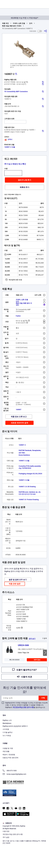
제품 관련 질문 (15, 584)
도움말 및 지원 (8, 748)
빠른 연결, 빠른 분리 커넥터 (11, 26)
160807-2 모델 (9, 147)
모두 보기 (32, 639)
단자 (30, 23)
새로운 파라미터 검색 (19, 423)
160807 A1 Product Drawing (29, 499)
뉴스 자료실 (7, 735)
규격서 (8, 139)
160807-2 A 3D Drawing (27, 487)
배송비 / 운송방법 (9, 754)
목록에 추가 (24, 187)
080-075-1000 (10, 771)
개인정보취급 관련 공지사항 (23, 707)
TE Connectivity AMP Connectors (16, 91)
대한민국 (7, 823)
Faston (18, 316)
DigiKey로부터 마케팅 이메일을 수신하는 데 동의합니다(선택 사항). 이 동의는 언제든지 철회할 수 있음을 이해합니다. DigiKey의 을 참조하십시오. (26, 705)
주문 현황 (6, 751)
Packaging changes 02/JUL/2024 (30, 474)
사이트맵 (6, 729)
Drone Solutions (24, 455)
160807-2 (22, 445)
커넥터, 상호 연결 (19, 23)
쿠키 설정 (6, 837)
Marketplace (7, 723)
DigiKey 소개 (7, 720)
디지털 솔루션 (7, 732)
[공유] (45, 31)
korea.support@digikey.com (14, 774)
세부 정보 (37, 660)
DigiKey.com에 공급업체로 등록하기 (15, 726)
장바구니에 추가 (24, 180)
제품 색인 (5, 23)
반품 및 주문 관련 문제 (10, 758)
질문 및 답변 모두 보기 (18, 580)
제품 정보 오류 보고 (19, 417)
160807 (18, 409)
